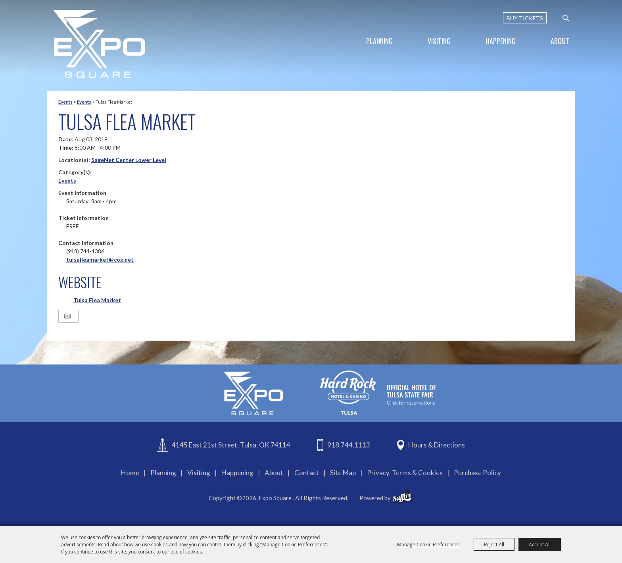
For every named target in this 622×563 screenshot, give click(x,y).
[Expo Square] (99, 44)
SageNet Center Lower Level (128, 159)
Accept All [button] (540, 544)
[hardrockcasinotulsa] (378, 392)
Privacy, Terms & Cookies (405, 473)
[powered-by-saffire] (402, 497)
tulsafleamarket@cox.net (100, 259)
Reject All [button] (494, 544)
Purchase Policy (477, 473)
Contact (306, 473)
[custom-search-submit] (565, 17)
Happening (501, 41)
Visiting (439, 41)
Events (65, 101)
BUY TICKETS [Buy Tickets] (525, 18)
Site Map (343, 473)
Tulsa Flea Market (97, 300)
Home (130, 473)
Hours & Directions (436, 445)
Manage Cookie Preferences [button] (428, 544)
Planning (379, 41)
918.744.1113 (348, 445)
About (560, 41)
